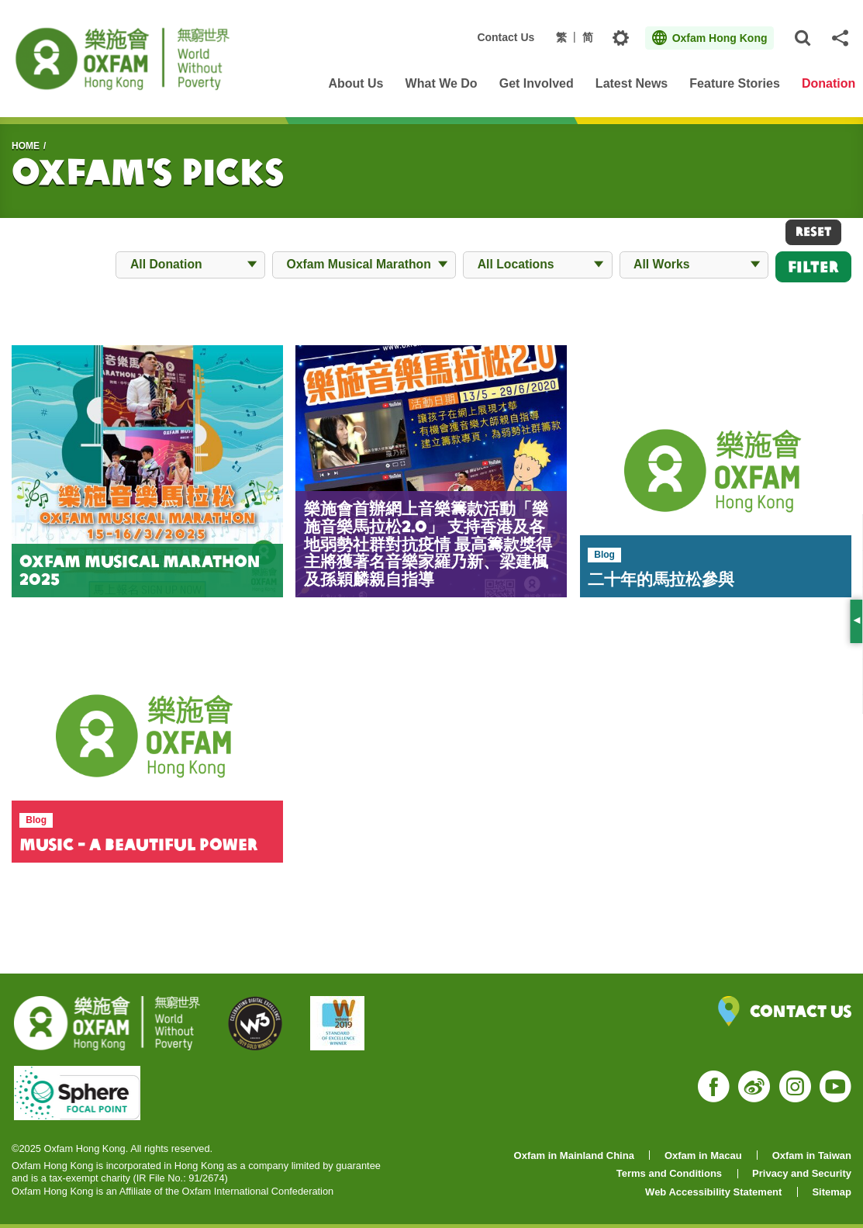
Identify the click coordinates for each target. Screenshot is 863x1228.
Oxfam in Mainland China (574, 1155)
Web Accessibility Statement (713, 1192)
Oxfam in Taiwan (811, 1155)
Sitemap (831, 1192)
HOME (26, 145)
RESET (813, 231)
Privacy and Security (801, 1173)
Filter (813, 266)
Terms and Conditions (669, 1173)
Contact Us (505, 37)
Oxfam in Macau (703, 1155)
